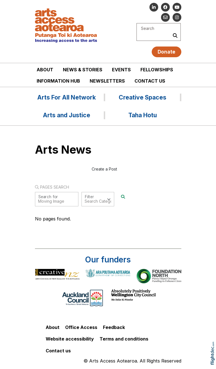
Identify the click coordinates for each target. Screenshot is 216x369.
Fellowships (156, 69)
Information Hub (58, 81)
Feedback (114, 327)
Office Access (81, 327)
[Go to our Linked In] (153, 7)
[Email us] (165, 17)
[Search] (123, 196)
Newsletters (107, 81)
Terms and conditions (124, 339)
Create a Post (104, 169)
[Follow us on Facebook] (165, 7)
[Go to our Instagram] (177, 17)
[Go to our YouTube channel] (177, 7)
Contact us (150, 81)
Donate (166, 52)
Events (121, 69)
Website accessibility (70, 339)
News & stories (82, 69)
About (45, 69)
